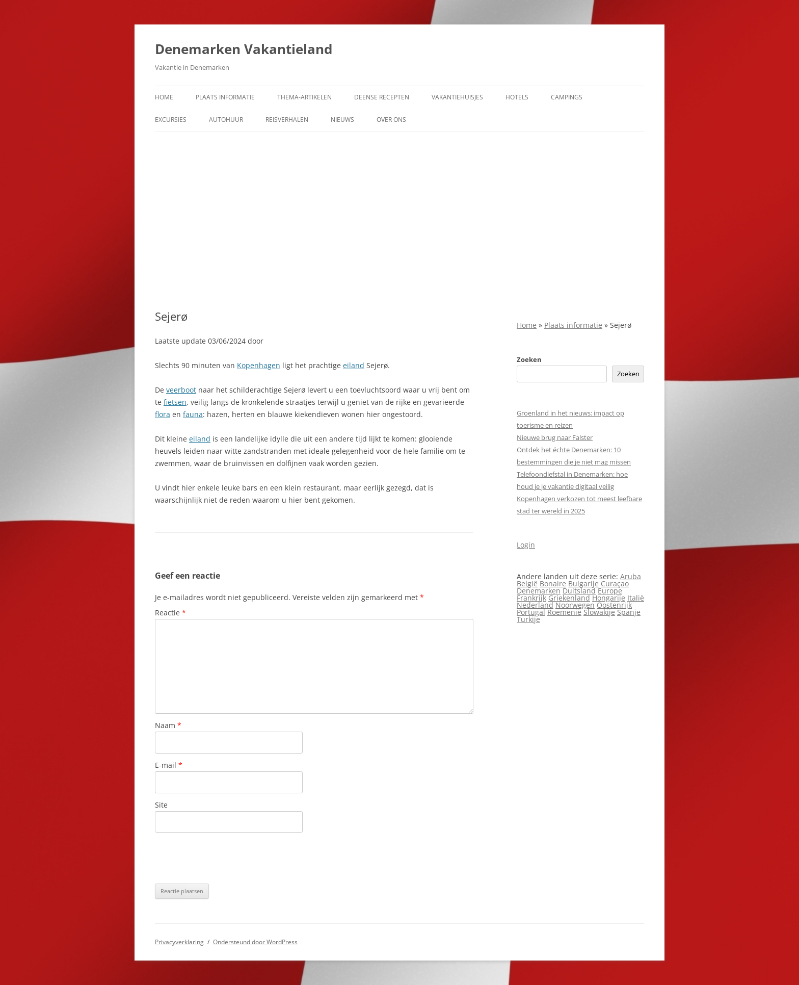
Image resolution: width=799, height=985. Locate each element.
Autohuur (226, 119)
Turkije (528, 619)
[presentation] (232, 858)
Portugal (531, 612)
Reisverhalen (286, 119)
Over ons (391, 119)
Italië (635, 598)
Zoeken (529, 359)
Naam (168, 725)
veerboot (181, 390)
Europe (610, 590)
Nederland (535, 605)
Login (526, 545)
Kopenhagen (258, 365)
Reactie (170, 612)
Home (164, 97)
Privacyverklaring (179, 942)
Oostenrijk (614, 605)
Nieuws (342, 119)
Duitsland (579, 590)
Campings (566, 97)
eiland (353, 365)
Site (161, 805)
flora (162, 414)
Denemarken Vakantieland (243, 49)
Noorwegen (575, 605)
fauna (193, 414)
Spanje (629, 612)
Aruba (630, 576)
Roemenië (564, 612)
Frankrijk (531, 598)
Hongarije (608, 598)
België (527, 583)
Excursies (171, 119)
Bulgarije (583, 583)
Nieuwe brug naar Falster (555, 437)
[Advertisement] (399, 220)
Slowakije (599, 612)
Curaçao (615, 583)
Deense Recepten (381, 97)
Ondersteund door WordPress (255, 942)
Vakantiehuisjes (457, 97)
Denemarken (539, 590)
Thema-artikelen (304, 97)
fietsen (175, 402)
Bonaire (553, 583)
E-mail (168, 765)
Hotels (516, 97)
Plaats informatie (225, 97)
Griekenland (569, 598)
